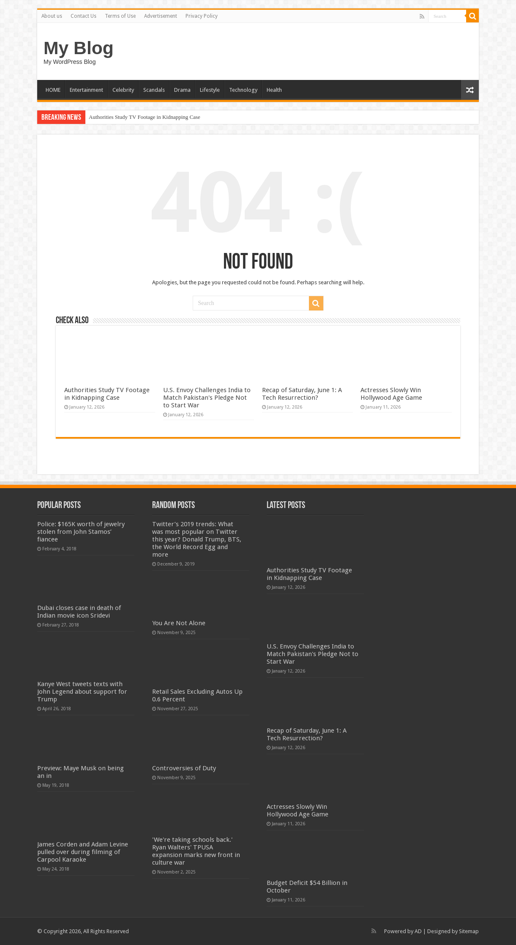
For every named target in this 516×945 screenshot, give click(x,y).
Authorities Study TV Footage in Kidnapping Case (144, 117)
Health (274, 90)
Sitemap (469, 931)
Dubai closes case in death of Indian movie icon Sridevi (79, 611)
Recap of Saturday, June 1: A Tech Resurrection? (302, 393)
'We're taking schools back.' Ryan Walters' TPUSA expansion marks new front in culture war (196, 851)
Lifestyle (210, 90)
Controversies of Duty (184, 768)
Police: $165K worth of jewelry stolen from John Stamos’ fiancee (81, 531)
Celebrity (123, 90)
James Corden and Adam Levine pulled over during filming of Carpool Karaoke (82, 852)
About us (51, 16)
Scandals (154, 90)
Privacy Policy (202, 16)
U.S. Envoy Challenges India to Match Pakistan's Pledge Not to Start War (207, 397)
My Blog (79, 48)
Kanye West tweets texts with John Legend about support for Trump (82, 691)
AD (418, 931)
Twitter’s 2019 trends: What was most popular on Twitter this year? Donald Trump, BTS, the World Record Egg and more (196, 539)
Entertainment (86, 90)
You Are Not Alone (178, 623)
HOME (53, 90)
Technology (243, 90)
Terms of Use (120, 16)
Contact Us (83, 16)
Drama (182, 90)
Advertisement (160, 16)
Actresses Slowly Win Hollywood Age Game (391, 393)
